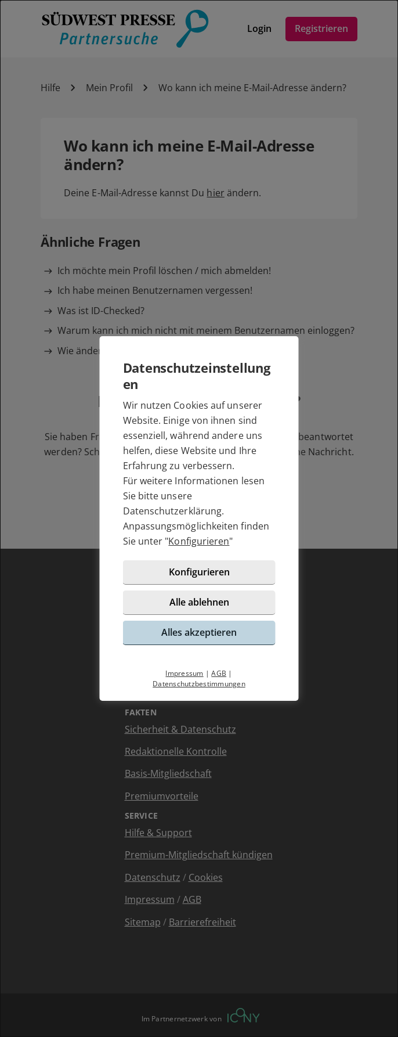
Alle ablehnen (199, 602)
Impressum (184, 673)
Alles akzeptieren (199, 632)
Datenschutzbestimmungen (199, 684)
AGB (218, 673)
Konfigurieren (198, 541)
